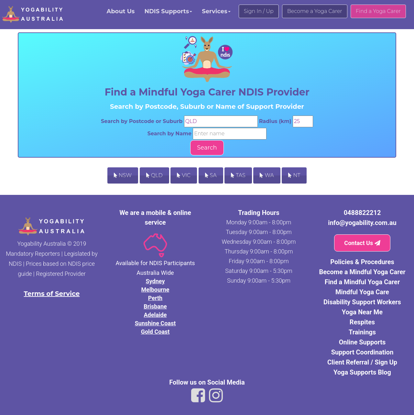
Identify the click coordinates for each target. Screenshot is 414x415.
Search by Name (169, 133)
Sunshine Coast (155, 323)
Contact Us (362, 243)
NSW (123, 175)
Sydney (155, 281)
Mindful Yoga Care (362, 292)
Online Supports (362, 342)
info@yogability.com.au (362, 223)
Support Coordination (362, 352)
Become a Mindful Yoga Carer (362, 272)
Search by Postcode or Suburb (141, 121)
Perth (155, 298)
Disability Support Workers (362, 302)
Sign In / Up (259, 11)
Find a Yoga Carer (378, 11)
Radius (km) (275, 121)
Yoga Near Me (362, 312)
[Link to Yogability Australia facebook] (198, 395)
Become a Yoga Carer (314, 11)
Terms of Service (52, 293)
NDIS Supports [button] (168, 11)
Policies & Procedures (362, 262)
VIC (184, 175)
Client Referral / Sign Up (362, 362)
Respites (362, 322)
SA (211, 175)
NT (294, 175)
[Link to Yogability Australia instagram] (216, 395)
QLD (154, 175)
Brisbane (155, 306)
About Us (120, 11)
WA (267, 175)
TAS (238, 175)
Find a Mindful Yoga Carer (362, 282)
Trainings (362, 332)
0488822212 (362, 213)
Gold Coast (155, 331)
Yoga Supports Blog (362, 372)
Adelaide (155, 314)
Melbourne (155, 289)
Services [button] (216, 11)
